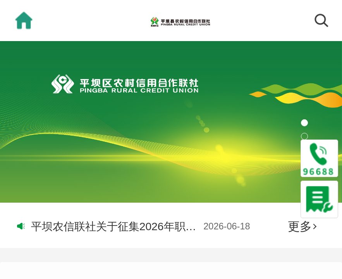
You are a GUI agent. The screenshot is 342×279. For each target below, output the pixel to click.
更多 (302, 226)
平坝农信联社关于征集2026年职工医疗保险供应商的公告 (115, 226)
